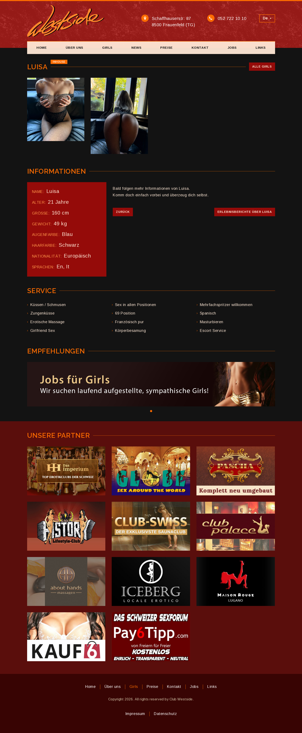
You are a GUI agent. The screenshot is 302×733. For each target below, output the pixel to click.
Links (261, 47)
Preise (166, 47)
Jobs (232, 47)
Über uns (74, 47)
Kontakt (200, 47)
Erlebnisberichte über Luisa (244, 211)
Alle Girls (262, 66)
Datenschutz (165, 714)
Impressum (135, 714)
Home (41, 47)
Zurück (122, 211)
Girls (107, 47)
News (136, 47)
